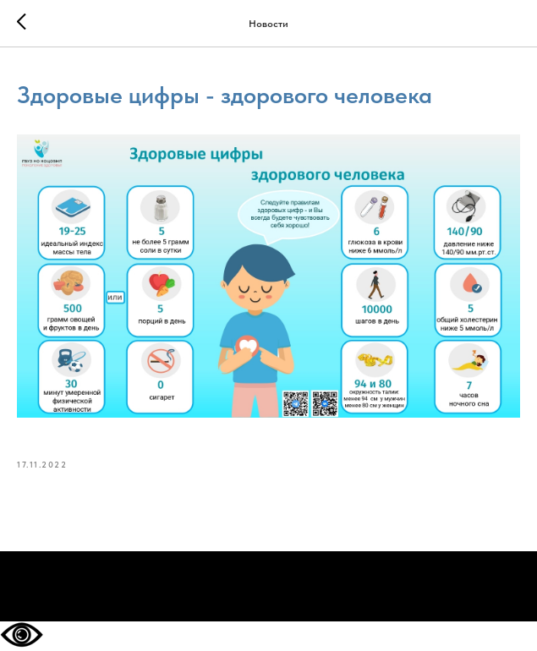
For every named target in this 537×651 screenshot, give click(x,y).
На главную (269, 587)
